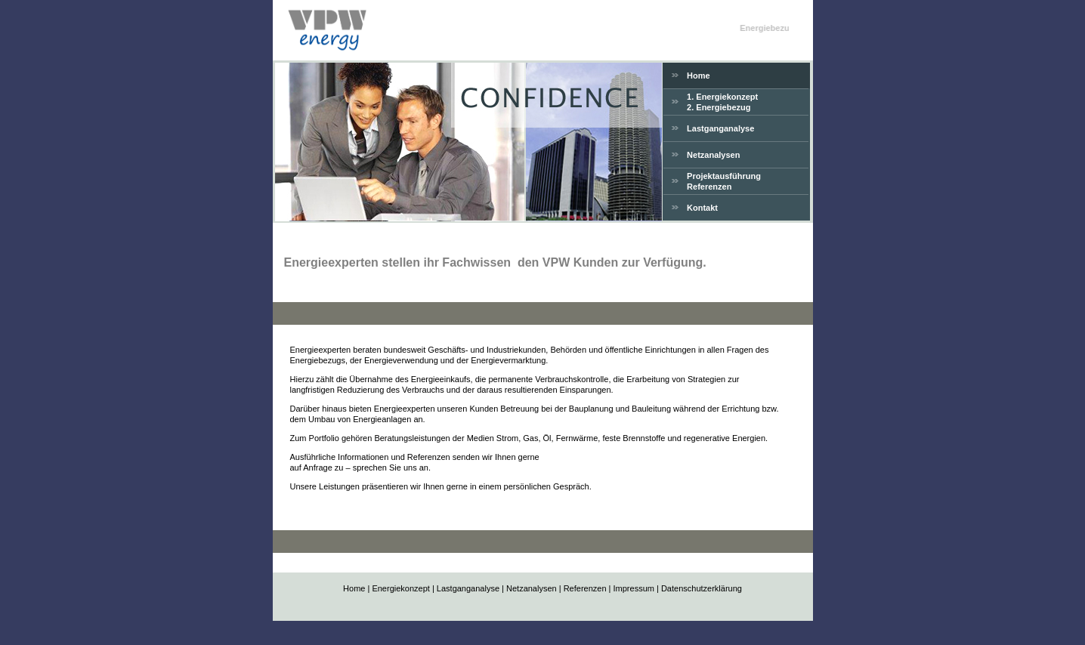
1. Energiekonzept (722, 96)
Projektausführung (724, 176)
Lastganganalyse (720, 128)
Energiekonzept (400, 588)
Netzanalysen (713, 154)
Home (698, 75)
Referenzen (709, 186)
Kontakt (702, 207)
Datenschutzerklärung (701, 588)
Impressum (634, 588)
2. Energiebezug (718, 107)
